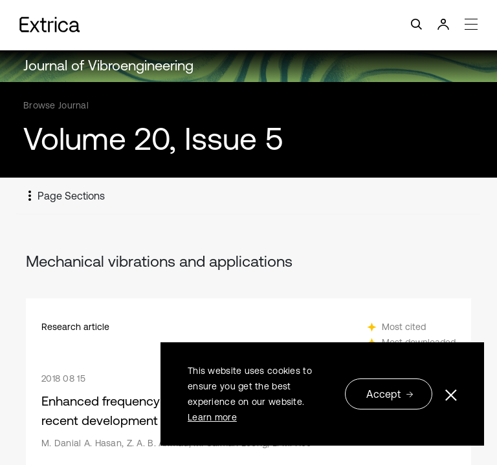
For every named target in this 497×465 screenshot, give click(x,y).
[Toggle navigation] (248, 25)
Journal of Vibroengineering (108, 65)
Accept (390, 394)
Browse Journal (56, 105)
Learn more (212, 417)
